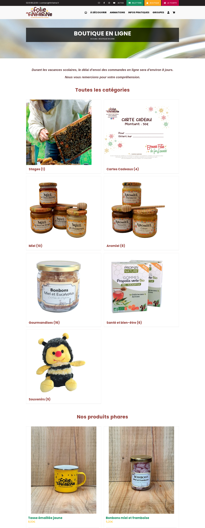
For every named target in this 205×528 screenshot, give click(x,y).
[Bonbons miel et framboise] (141, 470)
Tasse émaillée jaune (45, 518)
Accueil (93, 39)
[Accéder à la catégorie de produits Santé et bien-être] (141, 290)
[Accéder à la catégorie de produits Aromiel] (141, 213)
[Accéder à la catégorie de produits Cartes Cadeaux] (141, 136)
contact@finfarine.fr (49, 3)
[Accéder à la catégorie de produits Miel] (63, 213)
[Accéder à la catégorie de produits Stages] (63, 136)
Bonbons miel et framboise (127, 518)
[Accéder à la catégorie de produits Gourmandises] (63, 290)
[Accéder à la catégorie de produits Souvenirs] (63, 367)
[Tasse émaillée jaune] (63, 470)
